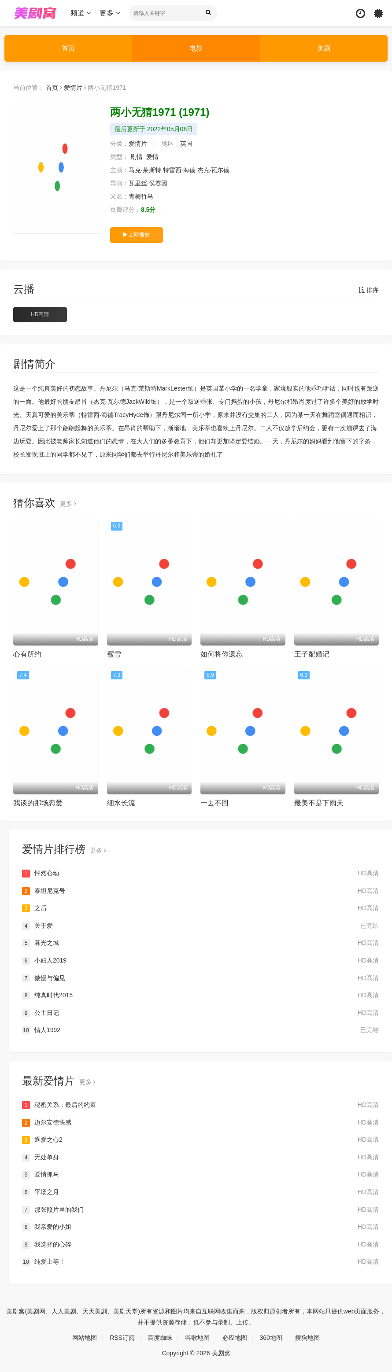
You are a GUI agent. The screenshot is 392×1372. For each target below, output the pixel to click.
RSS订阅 (122, 1337)
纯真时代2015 (200, 995)
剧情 (136, 156)
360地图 (271, 1337)
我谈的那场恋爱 (38, 803)
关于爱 (200, 926)
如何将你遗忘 (221, 654)
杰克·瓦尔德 (213, 169)
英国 (186, 143)
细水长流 (121, 803)
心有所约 (27, 654)
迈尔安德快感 (200, 1122)
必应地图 (234, 1337)
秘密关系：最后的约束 (200, 1105)
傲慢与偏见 (200, 978)
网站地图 (84, 1337)
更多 (110, 13)
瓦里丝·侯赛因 (148, 183)
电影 (196, 48)
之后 (200, 908)
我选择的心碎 (200, 1244)
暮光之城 (200, 943)
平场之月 (200, 1192)
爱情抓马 (200, 1174)
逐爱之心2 (200, 1140)
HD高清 (40, 314)
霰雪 (114, 654)
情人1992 (200, 1030)
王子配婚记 (311, 654)
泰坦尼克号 (200, 891)
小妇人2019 (200, 960)
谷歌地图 (197, 1337)
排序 (369, 290)
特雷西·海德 (179, 169)
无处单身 (200, 1157)
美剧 (323, 48)
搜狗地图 (307, 1337)
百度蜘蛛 (160, 1337)
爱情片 (73, 87)
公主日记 (200, 1013)
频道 (80, 13)
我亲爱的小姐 (200, 1227)
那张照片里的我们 (200, 1210)
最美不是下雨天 (319, 803)
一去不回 (214, 803)
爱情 (152, 156)
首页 (68, 48)
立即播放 (136, 235)
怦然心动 (200, 873)
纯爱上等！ (200, 1262)
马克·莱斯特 (145, 169)
